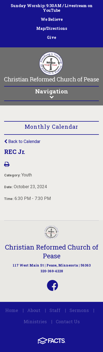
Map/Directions (51, 28)
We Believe (52, 19)
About (33, 310)
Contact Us (68, 321)
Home (11, 310)
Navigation (51, 93)
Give (51, 37)
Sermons (79, 310)
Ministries (35, 321)
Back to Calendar (22, 141)
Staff (54, 310)
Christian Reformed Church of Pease (51, 251)
